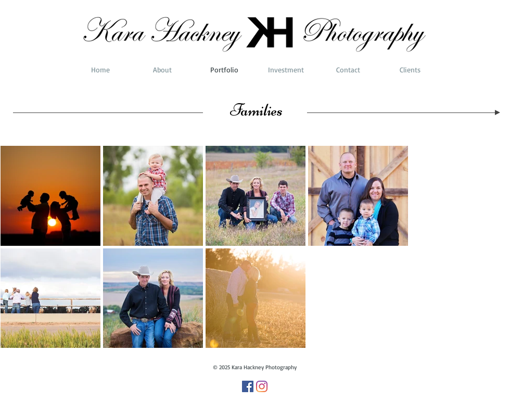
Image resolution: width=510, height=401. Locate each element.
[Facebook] (247, 386)
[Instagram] (261, 386)
